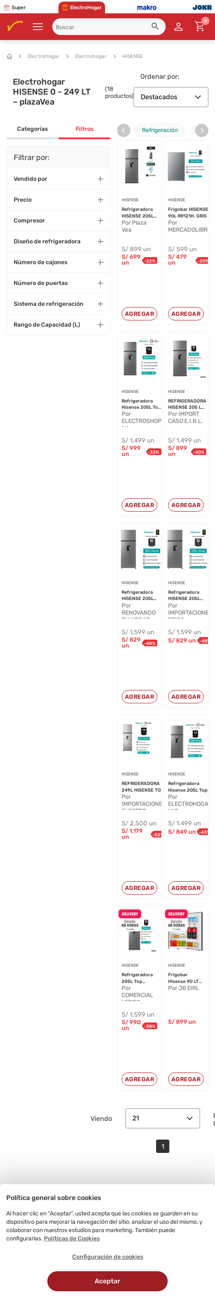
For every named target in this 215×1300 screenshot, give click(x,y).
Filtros (84, 128)
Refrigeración (160, 130)
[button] (156, 27)
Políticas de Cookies (72, 1238)
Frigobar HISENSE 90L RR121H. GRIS (188, 212)
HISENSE (128, 56)
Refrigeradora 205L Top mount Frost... (138, 978)
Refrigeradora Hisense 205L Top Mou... (141, 404)
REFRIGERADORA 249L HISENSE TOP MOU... (143, 787)
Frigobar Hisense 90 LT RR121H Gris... (183, 978)
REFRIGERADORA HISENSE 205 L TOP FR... (187, 404)
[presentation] (123, 130)
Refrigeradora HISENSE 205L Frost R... (138, 213)
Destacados (171, 97)
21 (162, 1118)
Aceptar (107, 1281)
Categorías (32, 128)
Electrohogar (39, 56)
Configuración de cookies (107, 1256)
